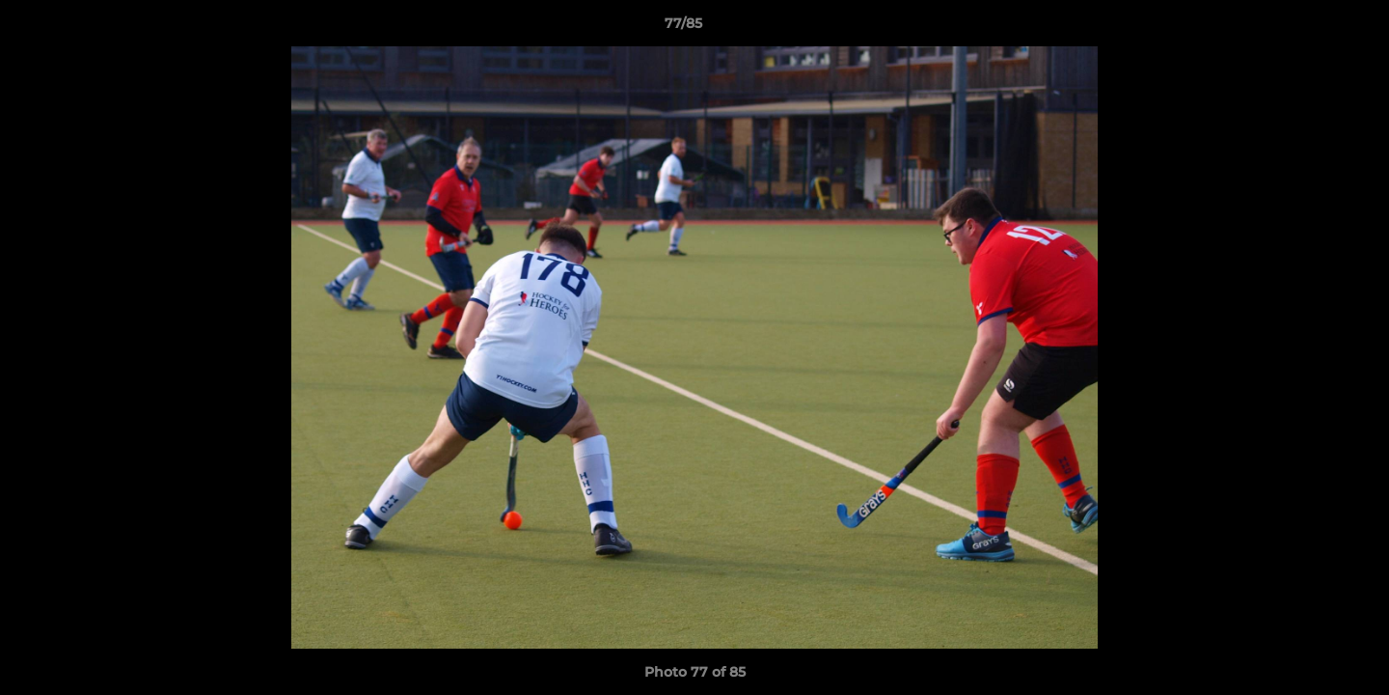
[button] (1308, 28)
